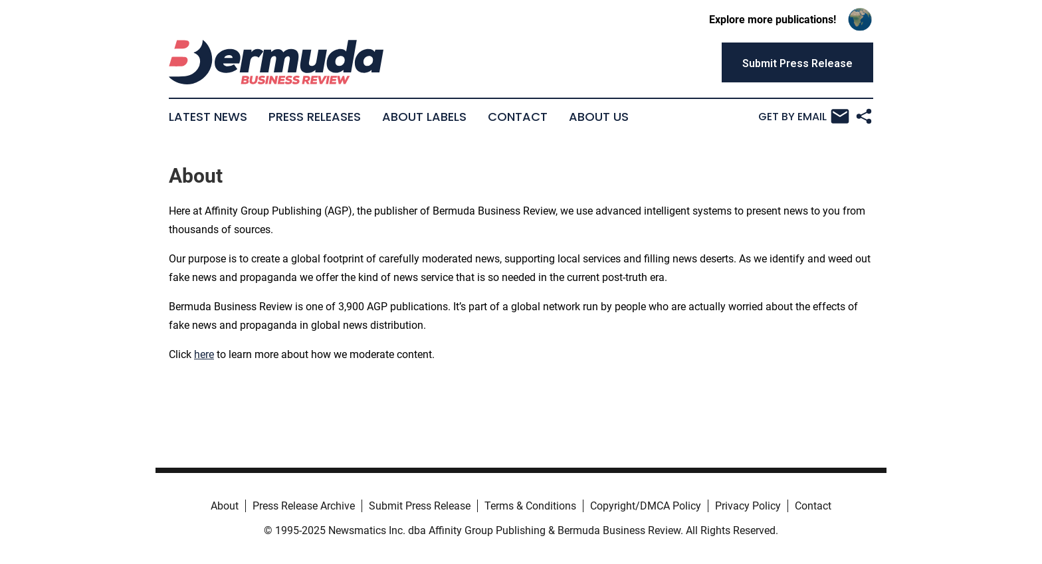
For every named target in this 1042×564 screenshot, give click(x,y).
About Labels (424, 117)
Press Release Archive (304, 506)
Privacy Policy (748, 506)
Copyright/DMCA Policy (645, 506)
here (204, 354)
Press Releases (314, 117)
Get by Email (803, 116)
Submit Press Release (419, 506)
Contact (518, 117)
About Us (599, 117)
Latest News (208, 117)
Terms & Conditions (530, 506)
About (225, 506)
